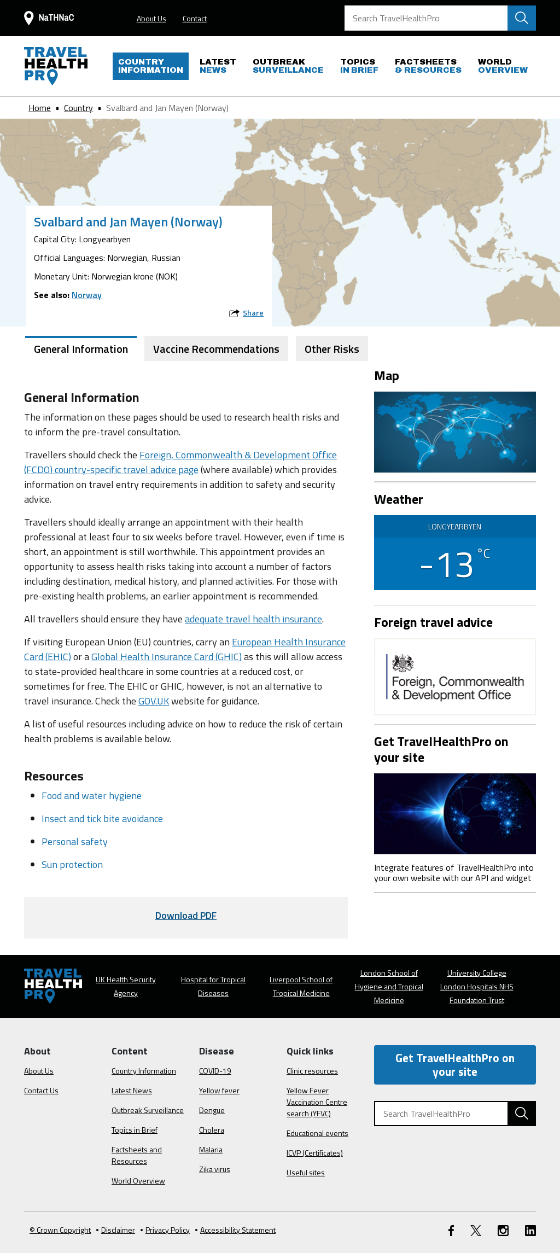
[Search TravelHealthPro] (440, 18)
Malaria (211, 1149)
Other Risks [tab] (332, 348)
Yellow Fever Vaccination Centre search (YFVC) (317, 1102)
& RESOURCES (428, 65)
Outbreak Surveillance (148, 1110)
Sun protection (72, 864)
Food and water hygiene (92, 795)
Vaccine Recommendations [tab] (216, 348)
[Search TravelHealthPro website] (522, 18)
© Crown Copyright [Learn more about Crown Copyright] (60, 1229)
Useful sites (306, 1172)
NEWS (218, 65)
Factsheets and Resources (137, 1155)
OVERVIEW (503, 65)
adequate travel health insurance (253, 618)
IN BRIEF (359, 65)
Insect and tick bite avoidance (102, 818)
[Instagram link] (503, 1229)
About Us (151, 18)
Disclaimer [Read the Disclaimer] (115, 1229)
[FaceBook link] (451, 1229)
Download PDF (186, 915)
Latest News (132, 1090)
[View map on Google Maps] (455, 430)
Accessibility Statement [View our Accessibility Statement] (235, 1229)
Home (39, 107)
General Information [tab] (81, 348)
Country (78, 107)
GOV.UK (153, 700)
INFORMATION (150, 65)
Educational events (317, 1133)
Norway (87, 294)
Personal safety (75, 841)
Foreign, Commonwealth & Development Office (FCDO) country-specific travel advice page (180, 462)
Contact (195, 18)
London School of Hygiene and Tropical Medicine (389, 986)
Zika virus (214, 1169)
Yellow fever (219, 1090)
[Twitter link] (475, 1229)
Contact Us (41, 1090)
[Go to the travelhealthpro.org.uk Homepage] (56, 66)
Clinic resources (312, 1070)
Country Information (144, 1070)
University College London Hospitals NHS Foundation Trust (477, 986)
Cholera (211, 1129)
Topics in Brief (135, 1129)
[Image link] (455, 812)
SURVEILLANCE (288, 65)
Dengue (212, 1110)
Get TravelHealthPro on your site (455, 1064)
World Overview (138, 1180)
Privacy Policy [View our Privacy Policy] (165, 1229)
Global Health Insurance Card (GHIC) (166, 656)
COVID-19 (215, 1070)
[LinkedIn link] (530, 1229)
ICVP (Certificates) (315, 1152)
